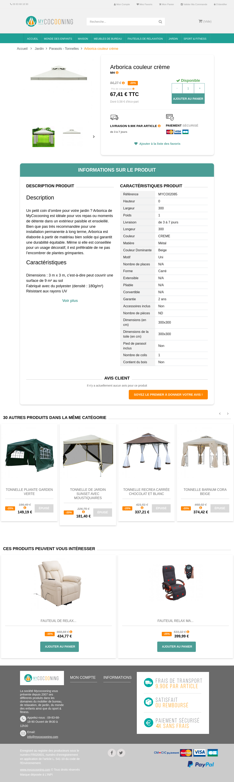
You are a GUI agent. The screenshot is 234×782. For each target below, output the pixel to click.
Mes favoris (144, 4)
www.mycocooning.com (35, 769)
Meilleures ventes (118, 687)
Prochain (95, 139)
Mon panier (166, 4)
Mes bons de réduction (81, 721)
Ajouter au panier (188, 98)
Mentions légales (117, 723)
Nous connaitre (116, 717)
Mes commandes (84, 693)
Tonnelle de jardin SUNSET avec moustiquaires (88, 494)
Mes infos (79, 712)
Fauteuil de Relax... (58, 621)
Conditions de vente (115, 709)
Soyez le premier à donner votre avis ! (168, 394)
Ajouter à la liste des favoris (159, 143)
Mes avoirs (80, 700)
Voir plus (70, 301)
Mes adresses (82, 706)
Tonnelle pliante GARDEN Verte (29, 492)
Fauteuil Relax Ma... (175, 621)
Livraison (112, 700)
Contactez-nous (117, 693)
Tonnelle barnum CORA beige (205, 492)
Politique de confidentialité (115, 732)
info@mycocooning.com (42, 736)
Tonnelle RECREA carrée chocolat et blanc (146, 492)
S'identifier (220, 4)
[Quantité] (188, 88)
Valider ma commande (194, 4)
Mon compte (122, 4)
